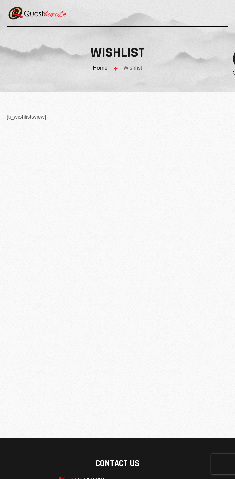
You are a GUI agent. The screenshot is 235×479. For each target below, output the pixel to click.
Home (100, 68)
